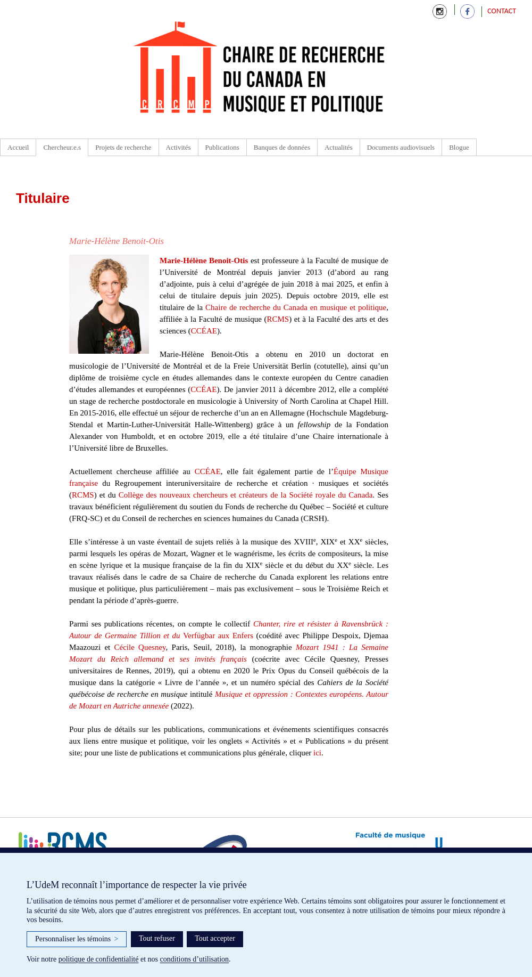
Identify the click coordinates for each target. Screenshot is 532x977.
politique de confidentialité (99, 959)
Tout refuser (157, 938)
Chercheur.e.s (62, 147)
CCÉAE (204, 331)
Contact (501, 10)
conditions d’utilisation (194, 959)
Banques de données (282, 147)
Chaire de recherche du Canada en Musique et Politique (259, 69)
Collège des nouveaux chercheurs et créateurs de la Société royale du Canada (246, 495)
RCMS (278, 319)
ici (317, 752)
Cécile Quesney (139, 647)
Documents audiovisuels (401, 147)
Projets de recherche (123, 147)
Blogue (459, 147)
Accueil (18, 147)
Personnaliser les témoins (76, 939)
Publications (222, 147)
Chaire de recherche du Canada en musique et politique (295, 307)
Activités (178, 147)
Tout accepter (215, 938)
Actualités (339, 147)
